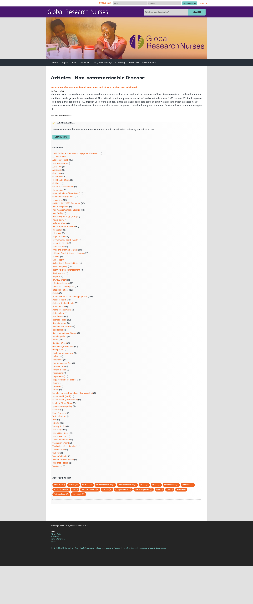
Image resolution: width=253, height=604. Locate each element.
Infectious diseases (60, 283)
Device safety (58, 220)
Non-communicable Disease (64, 333)
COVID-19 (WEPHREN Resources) (66, 203)
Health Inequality (59, 267)
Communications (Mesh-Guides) (66, 193)
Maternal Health (59, 300)
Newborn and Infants (61, 327)
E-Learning (56, 233)
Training (55, 423)
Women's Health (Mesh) (63, 460)
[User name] (130, 3)
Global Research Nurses (77, 12)
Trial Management (60, 433)
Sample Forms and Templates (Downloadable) (72, 393)
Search (197, 12)
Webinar (56, 453)
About (74, 62)
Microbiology (58, 316)
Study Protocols (59, 413)
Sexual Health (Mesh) (61, 397)
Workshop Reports (60, 463)
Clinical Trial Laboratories (63, 187)
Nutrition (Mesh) (59, 343)
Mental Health (58, 307)
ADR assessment (59, 163)
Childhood (56, 183)
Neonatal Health (59, 320)
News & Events (149, 62)
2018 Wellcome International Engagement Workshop (75, 153)
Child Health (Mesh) (61, 180)
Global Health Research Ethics (65, 263)
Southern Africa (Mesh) (62, 403)
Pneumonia (57, 360)
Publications (57, 373)
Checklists (56, 173)
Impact (64, 62)
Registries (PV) (58, 376)
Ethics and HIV (58, 247)
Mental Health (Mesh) (61, 310)
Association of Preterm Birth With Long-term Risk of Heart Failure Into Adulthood (94, 87)
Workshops (57, 466)
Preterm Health (59, 370)
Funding (56, 257)
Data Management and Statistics (66, 210)
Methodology (58, 313)
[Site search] (166, 12)
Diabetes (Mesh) (59, 223)
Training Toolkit (59, 426)
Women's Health (59, 456)
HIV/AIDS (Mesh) (59, 280)
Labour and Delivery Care (63, 287)
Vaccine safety (58, 450)
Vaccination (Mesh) (60, 443)
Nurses (55, 340)
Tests (54, 420)
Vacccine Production (61, 440)
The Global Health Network (71, 3)
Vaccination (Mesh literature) (64, 446)
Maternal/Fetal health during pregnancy (69, 297)
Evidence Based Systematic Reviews (68, 253)
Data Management (60, 207)
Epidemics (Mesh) (60, 243)
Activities (84, 62)
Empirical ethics (59, 237)
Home (55, 62)
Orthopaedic (57, 350)
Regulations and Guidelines (64, 380)
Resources (134, 62)
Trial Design (57, 430)
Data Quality (57, 213)
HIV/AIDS (56, 277)
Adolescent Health (60, 160)
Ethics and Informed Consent (64, 250)
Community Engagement (63, 197)
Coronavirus (57, 200)
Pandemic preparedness (62, 353)
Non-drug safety (59, 337)
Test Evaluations (59, 416)
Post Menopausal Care (62, 363)
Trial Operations (59, 436)
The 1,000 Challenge (102, 62)
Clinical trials (57, 190)
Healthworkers (58, 273)
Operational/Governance (63, 347)
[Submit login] (189, 3)
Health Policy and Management (66, 270)
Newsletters (57, 330)
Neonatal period (59, 323)
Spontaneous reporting (62, 406)
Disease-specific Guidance (63, 227)
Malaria (55, 293)
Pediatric (56, 356)
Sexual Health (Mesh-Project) (65, 400)
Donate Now (105, 3)
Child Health (57, 177)
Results (55, 390)
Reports (55, 383)
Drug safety (57, 230)
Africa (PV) (56, 167)
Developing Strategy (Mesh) (64, 217)
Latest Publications (60, 290)
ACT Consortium (59, 157)
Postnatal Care (58, 366)
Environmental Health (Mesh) (65, 240)
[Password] (164, 3)
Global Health (58, 260)
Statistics (56, 410)
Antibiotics (56, 170)
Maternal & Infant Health (63, 303)
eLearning (120, 62)
